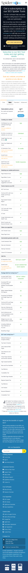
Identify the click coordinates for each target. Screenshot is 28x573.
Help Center (18, 409)
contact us (18, 404)
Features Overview (8, 492)
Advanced (24, 102)
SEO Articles (6, 502)
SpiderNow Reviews (8, 479)
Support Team (7, 472)
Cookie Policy (7, 532)
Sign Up (21, 115)
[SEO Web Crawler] (26, 3)
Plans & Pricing (7, 489)
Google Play (6, 519)
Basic (10, 102)
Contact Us (6, 482)
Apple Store (6, 522)
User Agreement (7, 527)
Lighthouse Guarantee (9, 504)
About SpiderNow (8, 507)
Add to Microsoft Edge (9, 517)
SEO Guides (6, 499)
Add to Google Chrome (9, 514)
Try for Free (6, 457)
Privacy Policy (7, 529)
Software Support (8, 477)
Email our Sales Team (9, 469)
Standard (16, 102)
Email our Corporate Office (12, 547)
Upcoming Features (8, 462)
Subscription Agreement (13, 411)
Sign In (5, 459)
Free (3, 102)
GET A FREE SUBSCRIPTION (14, 42)
